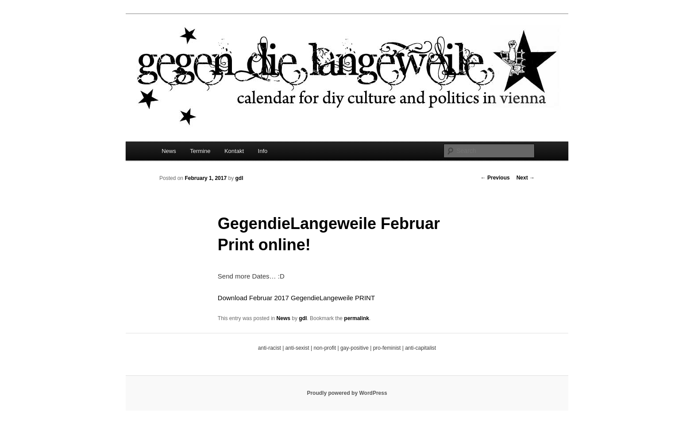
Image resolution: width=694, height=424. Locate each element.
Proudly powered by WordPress (347, 393)
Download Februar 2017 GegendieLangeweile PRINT (296, 298)
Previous (495, 178)
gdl (239, 178)
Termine (200, 151)
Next (526, 178)
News (169, 151)
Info (263, 151)
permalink (356, 318)
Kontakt (234, 151)
